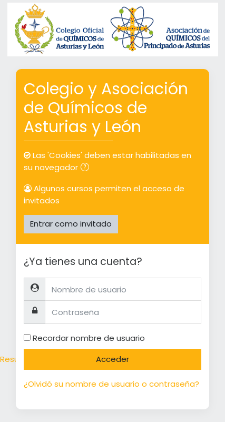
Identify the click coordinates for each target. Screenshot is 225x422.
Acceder (112, 359)
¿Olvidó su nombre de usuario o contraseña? (111, 383)
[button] (87, 168)
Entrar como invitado (71, 223)
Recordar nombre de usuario (89, 338)
